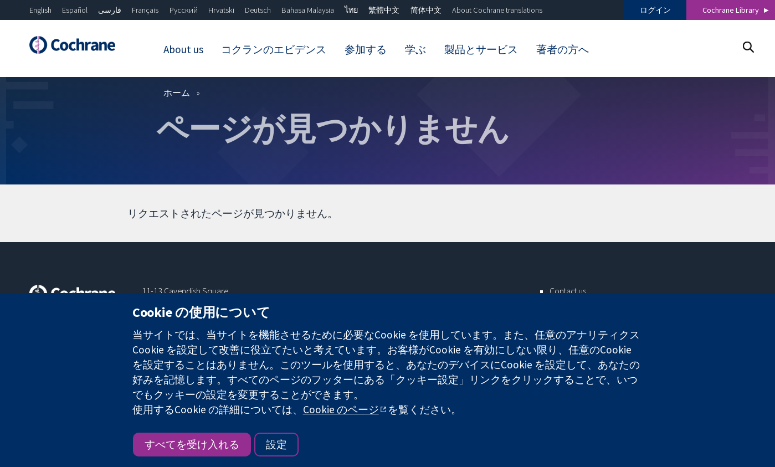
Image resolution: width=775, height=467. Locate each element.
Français (145, 10)
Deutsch (258, 10)
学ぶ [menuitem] (415, 49)
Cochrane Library (730, 10)
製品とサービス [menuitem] (481, 49)
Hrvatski (221, 10)
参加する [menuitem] (366, 49)
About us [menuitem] (183, 49)
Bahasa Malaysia (307, 10)
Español (75, 10)
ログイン (655, 10)
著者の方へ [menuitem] (562, 49)
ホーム (176, 92)
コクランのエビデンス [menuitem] (273, 49)
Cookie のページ (341, 409)
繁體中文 (383, 10)
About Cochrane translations (497, 10)
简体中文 (426, 10)
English (40, 10)
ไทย (351, 10)
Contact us (568, 290)
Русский (184, 10)
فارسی (109, 10)
